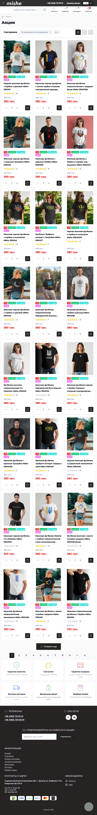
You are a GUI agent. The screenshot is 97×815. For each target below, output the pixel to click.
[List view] (84, 32)
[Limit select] (56, 32)
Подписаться (65, 737)
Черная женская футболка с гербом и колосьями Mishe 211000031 (79, 234)
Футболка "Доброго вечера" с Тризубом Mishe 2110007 (47, 237)
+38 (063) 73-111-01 (14, 716)
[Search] (44, 9)
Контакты (8, 767)
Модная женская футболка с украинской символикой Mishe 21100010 (80, 463)
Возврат (8, 753)
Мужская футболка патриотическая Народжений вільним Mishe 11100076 (45, 313)
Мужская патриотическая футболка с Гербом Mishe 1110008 (79, 614)
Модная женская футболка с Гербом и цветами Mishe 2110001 (17, 86)
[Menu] (3, 3)
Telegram (72, 781)
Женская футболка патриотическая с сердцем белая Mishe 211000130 (80, 86)
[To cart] (27, 107)
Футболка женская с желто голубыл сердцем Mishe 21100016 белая (80, 539)
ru (85, 3)
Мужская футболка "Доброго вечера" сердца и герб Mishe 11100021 (48, 463)
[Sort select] (35, 32)
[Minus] (6, 108)
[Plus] (17, 108)
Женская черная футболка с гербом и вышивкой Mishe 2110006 (16, 237)
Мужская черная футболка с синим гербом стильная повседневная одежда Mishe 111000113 (48, 86)
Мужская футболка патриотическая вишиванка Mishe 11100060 (16, 614)
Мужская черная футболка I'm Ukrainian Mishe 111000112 (16, 539)
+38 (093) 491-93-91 (14, 720)
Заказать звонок (73, 3)
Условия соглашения (13, 762)
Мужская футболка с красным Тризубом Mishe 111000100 (16, 463)
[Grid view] (78, 32)
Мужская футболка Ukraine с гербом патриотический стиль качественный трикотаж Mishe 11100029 (48, 539)
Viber (71, 785)
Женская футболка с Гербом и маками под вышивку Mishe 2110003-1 (79, 162)
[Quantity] (12, 108)
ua (90, 3)
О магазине (9, 756)
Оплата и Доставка (12, 759)
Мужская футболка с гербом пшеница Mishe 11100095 (78, 313)
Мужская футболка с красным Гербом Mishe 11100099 (46, 162)
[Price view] (90, 32)
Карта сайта (9, 764)
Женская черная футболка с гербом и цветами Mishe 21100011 (16, 313)
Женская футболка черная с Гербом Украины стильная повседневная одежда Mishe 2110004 (80, 388)
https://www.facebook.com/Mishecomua (74, 717)
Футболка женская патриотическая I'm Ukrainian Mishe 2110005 (15, 388)
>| (85, 655)
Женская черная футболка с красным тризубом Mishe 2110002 (16, 162)
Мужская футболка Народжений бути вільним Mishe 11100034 (48, 388)
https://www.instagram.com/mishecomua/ (68, 717)
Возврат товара (11, 770)
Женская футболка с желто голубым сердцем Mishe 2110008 (48, 614)
